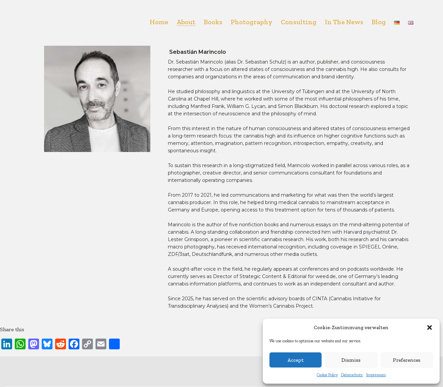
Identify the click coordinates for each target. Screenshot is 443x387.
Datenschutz (352, 375)
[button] (429, 327)
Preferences (406, 360)
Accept (295, 360)
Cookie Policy (327, 375)
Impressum (376, 375)
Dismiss (351, 360)
